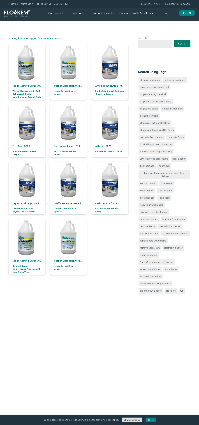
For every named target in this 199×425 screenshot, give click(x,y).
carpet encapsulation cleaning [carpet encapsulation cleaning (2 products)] (155, 101)
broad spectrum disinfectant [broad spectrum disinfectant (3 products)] (154, 87)
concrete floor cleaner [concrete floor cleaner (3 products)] (151, 137)
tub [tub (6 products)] (182, 290)
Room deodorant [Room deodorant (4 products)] (148, 255)
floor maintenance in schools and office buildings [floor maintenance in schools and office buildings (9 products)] (164, 175)
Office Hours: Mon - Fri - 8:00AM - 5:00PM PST (39, 3)
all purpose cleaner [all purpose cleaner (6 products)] (150, 80)
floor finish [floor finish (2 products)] (164, 166)
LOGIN (187, 14)
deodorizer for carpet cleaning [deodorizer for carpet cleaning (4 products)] (156, 151)
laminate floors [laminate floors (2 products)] (147, 226)
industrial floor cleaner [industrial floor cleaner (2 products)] (173, 219)
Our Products (57, 14)
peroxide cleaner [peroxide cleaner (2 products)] (149, 233)
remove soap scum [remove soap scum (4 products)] (150, 247)
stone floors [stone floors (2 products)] (171, 269)
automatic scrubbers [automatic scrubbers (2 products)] (175, 80)
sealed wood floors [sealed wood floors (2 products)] (150, 269)
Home (12, 38)
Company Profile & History (136, 14)
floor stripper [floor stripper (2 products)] (146, 190)
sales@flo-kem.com (177, 3)
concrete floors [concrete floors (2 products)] (176, 137)
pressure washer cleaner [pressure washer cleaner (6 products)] (175, 233)
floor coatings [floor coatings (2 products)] (147, 166)
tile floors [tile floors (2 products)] (171, 290)
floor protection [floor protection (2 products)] (148, 183)
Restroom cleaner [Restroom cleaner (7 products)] (173, 247)
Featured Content (103, 14)
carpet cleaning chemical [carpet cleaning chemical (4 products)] (153, 94)
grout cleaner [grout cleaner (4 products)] (147, 197)
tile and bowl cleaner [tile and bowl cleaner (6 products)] (151, 290)
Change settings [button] (132, 420)
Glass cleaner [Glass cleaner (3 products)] (165, 190)
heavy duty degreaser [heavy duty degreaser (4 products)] (151, 205)
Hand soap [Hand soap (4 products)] (164, 197)
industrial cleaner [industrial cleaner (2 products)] (148, 219)
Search (142, 38)
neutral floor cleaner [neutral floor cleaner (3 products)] (170, 226)
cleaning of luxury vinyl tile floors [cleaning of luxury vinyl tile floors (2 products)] (157, 130)
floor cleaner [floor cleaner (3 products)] (179, 158)
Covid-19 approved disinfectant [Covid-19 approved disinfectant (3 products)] (156, 144)
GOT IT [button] (150, 420)
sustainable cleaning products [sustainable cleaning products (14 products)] (155, 283)
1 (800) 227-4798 (148, 3)
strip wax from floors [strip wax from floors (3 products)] (150, 276)
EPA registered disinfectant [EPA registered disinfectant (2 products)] (154, 158)
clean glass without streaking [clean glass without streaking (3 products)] (155, 123)
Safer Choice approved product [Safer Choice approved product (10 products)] (156, 262)
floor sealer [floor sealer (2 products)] (167, 183)
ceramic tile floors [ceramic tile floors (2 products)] (149, 115)
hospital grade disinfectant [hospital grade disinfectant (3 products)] (153, 212)
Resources (79, 14)
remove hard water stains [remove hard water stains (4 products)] (153, 240)
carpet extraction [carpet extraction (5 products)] (149, 108)
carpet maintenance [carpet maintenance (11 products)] (172, 108)
